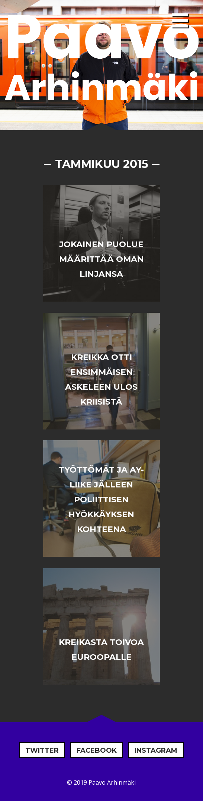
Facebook (97, 750)
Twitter (42, 750)
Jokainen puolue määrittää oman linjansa (101, 259)
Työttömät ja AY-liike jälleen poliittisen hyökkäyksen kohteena (101, 499)
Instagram (156, 750)
